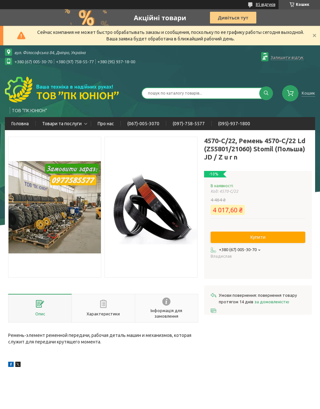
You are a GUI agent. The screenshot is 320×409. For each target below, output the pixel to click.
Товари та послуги (62, 123)
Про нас (106, 123)
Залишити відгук (287, 57)
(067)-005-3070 (143, 123)
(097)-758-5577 (189, 123)
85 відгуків (265, 4)
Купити (257, 237)
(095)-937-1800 (234, 123)
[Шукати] (266, 93)
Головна (20, 123)
